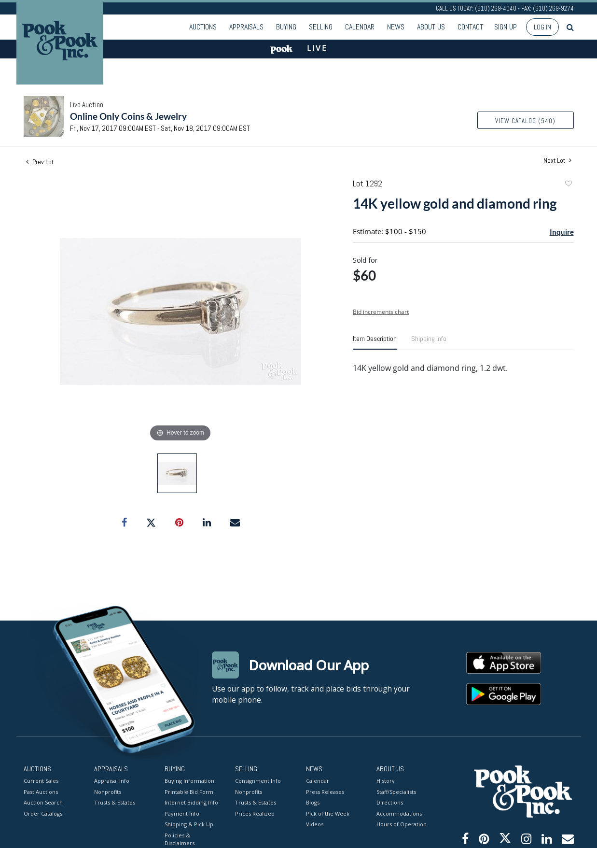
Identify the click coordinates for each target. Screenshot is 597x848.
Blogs (312, 802)
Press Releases (325, 791)
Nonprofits (107, 791)
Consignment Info (258, 780)
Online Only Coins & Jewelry (128, 116)
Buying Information (189, 780)
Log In (542, 27)
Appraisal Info (111, 780)
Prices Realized (255, 813)
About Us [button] (431, 27)
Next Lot (557, 160)
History (385, 780)
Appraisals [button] (246, 27)
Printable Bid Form (189, 791)
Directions (389, 802)
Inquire (562, 231)
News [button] (395, 27)
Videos (314, 824)
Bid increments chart (381, 312)
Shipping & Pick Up (189, 824)
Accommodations (399, 813)
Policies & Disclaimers (179, 839)
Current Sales (41, 780)
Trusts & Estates (114, 802)
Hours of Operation (401, 824)
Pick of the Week (327, 813)
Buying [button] (286, 27)
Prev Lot (40, 161)
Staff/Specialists (396, 791)
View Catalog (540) (525, 121)
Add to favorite (568, 184)
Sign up (505, 27)
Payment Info (182, 813)
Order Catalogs (43, 813)
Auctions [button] (203, 27)
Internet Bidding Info (191, 802)
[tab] (375, 342)
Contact (470, 27)
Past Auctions (41, 791)
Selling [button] (321, 27)
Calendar (360, 27)
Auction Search (43, 802)
